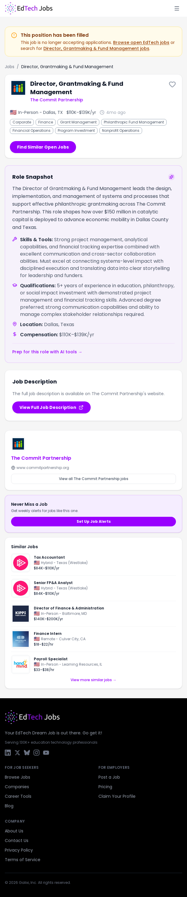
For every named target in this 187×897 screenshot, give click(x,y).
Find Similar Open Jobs (43, 147)
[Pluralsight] (20, 562)
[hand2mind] (20, 664)
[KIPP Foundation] (20, 613)
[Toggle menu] (176, 8)
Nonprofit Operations (120, 130)
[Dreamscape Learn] (20, 639)
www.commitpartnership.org (40, 467)
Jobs (9, 67)
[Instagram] (36, 753)
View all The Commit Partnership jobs (93, 478)
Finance (45, 122)
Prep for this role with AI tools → (47, 352)
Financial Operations (32, 130)
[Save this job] (172, 84)
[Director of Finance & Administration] (93, 613)
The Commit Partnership (56, 100)
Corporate (22, 122)
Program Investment (76, 130)
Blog (9, 806)
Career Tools (18, 796)
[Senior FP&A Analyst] (93, 588)
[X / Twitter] (17, 753)
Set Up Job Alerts (94, 521)
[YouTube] (46, 753)
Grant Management (78, 122)
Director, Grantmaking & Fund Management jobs (96, 48)
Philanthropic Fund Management (134, 122)
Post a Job (109, 777)
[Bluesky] (27, 753)
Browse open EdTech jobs (141, 42)
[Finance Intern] (93, 639)
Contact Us (16, 840)
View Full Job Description (51, 407)
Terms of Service (22, 860)
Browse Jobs (17, 777)
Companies (17, 787)
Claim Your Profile (117, 796)
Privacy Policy (19, 850)
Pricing (105, 787)
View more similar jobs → (93, 680)
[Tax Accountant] (93, 564)
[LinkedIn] (8, 753)
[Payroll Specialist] (93, 663)
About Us (14, 831)
